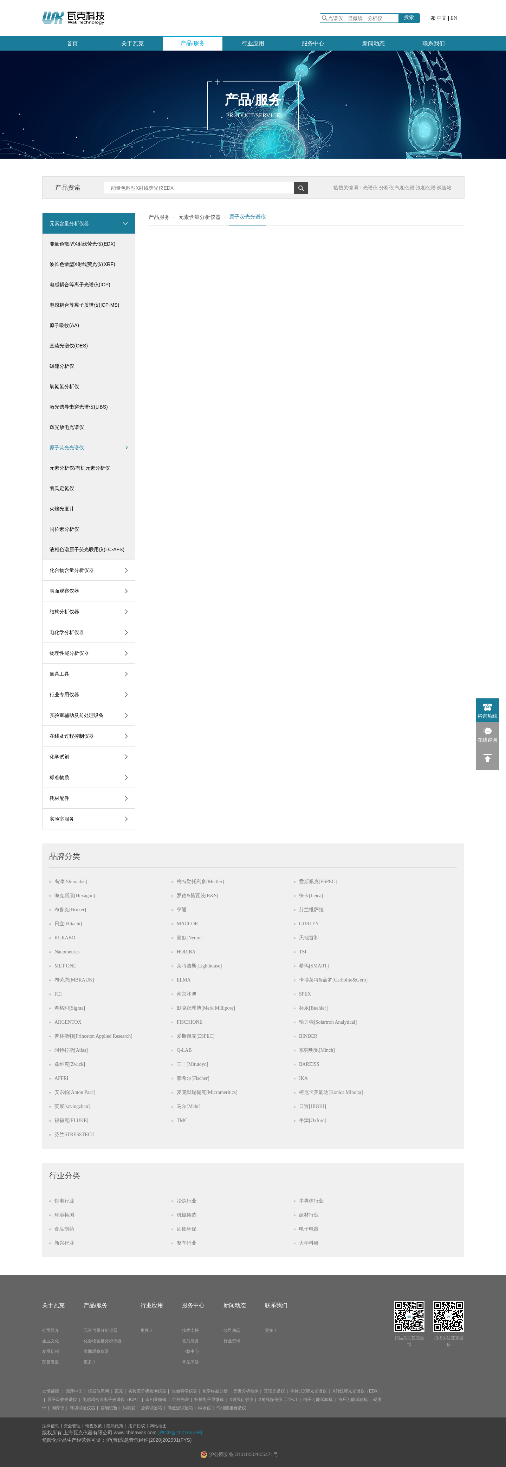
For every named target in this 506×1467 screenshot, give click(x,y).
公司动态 (231, 1330)
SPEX (305, 994)
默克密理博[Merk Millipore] (206, 1008)
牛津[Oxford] (312, 1120)
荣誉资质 (50, 1362)
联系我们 (433, 43)
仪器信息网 (98, 1391)
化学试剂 (59, 756)
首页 (72, 43)
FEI (58, 994)
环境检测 (64, 1215)
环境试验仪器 (82, 1408)
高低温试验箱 (180, 1408)
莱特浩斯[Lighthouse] (199, 966)
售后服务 (190, 1340)
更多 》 (90, 1362)
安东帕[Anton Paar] (74, 1092)
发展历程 (50, 1351)
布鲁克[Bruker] (70, 909)
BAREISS (309, 1064)
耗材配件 (59, 798)
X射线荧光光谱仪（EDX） (357, 1391)
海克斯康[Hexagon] (74, 895)
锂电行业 (64, 1201)
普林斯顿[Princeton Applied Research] (93, 1036)
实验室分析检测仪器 (147, 1391)
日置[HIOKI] (312, 1106)
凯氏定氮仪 (62, 488)
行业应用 (253, 43)
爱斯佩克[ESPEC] (318, 881)
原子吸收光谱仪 (62, 1399)
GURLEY (309, 923)
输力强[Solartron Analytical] (328, 1022)
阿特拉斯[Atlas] (71, 1050)
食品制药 (64, 1229)
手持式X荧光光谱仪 (308, 1391)
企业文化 (50, 1340)
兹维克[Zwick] (69, 1064)
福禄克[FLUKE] (71, 1120)
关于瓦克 (132, 43)
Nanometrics (67, 951)
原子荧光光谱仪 (89, 447)
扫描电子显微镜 (209, 1399)
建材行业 (309, 1215)
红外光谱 (180, 1399)
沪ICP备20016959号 (180, 1432)
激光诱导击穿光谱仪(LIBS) (79, 407)
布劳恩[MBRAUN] (74, 980)
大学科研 (309, 1243)
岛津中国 (74, 1391)
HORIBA (186, 951)
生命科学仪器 (184, 1391)
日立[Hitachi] (68, 923)
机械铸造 (186, 1215)
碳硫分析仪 (62, 366)
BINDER (308, 1036)
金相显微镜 (156, 1399)
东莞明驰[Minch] (317, 1050)
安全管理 (72, 1425)
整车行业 (186, 1243)
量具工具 (59, 674)
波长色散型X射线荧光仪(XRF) (82, 264)
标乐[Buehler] (313, 1008)
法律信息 (50, 1425)
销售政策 (93, 1425)
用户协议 (136, 1425)
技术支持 (190, 1330)
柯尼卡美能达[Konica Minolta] (331, 1092)
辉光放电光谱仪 (67, 427)
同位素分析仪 (64, 529)
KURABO (64, 937)
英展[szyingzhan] (72, 1106)
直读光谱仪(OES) (69, 345)
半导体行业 (311, 1201)
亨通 (182, 909)
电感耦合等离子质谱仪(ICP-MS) (84, 305)
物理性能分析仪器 (69, 653)
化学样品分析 (215, 1391)
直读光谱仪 (274, 1391)
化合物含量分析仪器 (72, 570)
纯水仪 (204, 1408)
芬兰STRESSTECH (74, 1134)
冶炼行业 (186, 1201)
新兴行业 (64, 1243)
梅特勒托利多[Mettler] (200, 881)
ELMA (184, 980)
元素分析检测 (246, 1391)
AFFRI (61, 1078)
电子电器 (309, 1229)
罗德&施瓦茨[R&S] (197, 895)
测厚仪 (58, 1408)
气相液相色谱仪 (231, 1408)
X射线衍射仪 (241, 1399)
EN (453, 18)
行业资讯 (231, 1340)
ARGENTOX (68, 1022)
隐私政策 (114, 1425)
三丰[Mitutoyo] (192, 1064)
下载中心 (190, 1351)
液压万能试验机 (353, 1399)
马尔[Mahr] (189, 1106)
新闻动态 (373, 43)
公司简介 (50, 1330)
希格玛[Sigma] (69, 1008)
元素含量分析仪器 (69, 223)
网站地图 (158, 1425)
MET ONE (65, 966)
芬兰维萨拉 (311, 909)
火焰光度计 (62, 508)
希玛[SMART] (314, 966)
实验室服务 (62, 819)
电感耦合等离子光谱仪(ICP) (80, 284)
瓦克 (119, 1391)
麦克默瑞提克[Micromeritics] (207, 1092)
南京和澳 (186, 994)
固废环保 (186, 1229)
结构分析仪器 (64, 611)
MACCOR (187, 923)
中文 (442, 18)
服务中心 (313, 43)
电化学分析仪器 (67, 632)
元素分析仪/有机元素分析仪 (80, 468)
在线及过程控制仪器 (72, 736)
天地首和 (309, 937)
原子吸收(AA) (64, 325)
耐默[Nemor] (190, 937)
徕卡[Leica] (311, 895)
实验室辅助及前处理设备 (77, 715)
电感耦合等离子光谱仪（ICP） (111, 1399)
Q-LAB (184, 1050)
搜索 (409, 17)
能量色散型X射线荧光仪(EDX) (82, 244)
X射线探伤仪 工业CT (278, 1399)
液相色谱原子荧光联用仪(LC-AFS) (87, 549)
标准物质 (59, 777)
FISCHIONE (189, 1022)
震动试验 (108, 1408)
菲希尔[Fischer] (193, 1078)
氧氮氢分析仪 (64, 386)
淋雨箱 (129, 1408)
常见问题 (190, 1362)
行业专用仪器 (64, 694)
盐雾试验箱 (151, 1408)
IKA (303, 1078)
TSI (302, 951)
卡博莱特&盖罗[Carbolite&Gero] (333, 980)
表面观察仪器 (64, 591)
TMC (182, 1120)
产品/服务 (193, 43)
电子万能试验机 (318, 1399)
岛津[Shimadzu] (70, 881)
